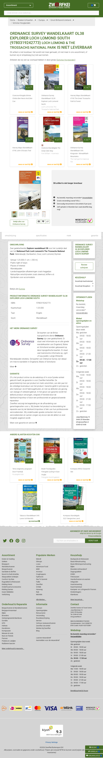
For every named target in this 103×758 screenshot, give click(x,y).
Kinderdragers (76, 592)
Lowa (38, 564)
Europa (22, 289)
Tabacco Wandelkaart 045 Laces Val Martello (29, 517)
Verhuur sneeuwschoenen (46, 623)
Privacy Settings (52, 742)
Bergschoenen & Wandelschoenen (14, 608)
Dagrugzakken (76, 572)
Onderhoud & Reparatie (14, 604)
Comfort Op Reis (8, 579)
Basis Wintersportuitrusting (81, 564)
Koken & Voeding (8, 559)
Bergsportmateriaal (9, 610)
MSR (38, 569)
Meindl (38, 559)
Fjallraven (39, 577)
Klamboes (74, 594)
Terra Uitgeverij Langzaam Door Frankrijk (22, 472)
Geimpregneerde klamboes (12, 618)
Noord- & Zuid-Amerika (10, 574)
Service (38, 621)
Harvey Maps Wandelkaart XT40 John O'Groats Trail (22, 149)
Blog (37, 631)
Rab (37, 592)
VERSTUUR (93, 540)
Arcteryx (39, 572)
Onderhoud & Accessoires (11, 587)
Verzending (40, 615)
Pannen (5, 638)
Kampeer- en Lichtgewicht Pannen (83, 589)
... (34, 20)
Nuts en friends (7, 636)
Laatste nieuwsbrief (43, 638)
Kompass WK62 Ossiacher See (80, 470)
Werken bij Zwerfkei (43, 628)
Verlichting (6, 594)
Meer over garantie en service (23, 423)
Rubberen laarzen (8, 643)
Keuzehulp (76, 555)
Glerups (39, 561)
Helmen (4, 626)
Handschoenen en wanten (80, 579)
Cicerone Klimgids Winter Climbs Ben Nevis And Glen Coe (22, 98)
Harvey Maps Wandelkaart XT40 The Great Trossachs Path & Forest (80, 98)
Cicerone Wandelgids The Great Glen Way (51, 151)
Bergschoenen (7, 569)
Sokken (4, 561)
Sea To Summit (41, 579)
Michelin (39, 594)
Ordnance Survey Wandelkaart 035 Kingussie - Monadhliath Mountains (80, 155)
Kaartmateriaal (76, 587)
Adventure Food (42, 567)
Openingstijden (41, 610)
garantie (94, 235)
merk (69, 235)
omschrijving (10, 235)
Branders (5, 615)
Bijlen (73, 567)
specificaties (41, 235)
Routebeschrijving (43, 618)
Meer (13, 366)
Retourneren (40, 613)
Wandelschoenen (8, 567)
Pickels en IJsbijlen (9, 641)
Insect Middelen (8, 592)
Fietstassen (75, 577)
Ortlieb (38, 587)
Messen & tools (7, 633)
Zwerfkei (39, 584)
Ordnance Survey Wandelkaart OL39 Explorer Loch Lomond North (51, 103)
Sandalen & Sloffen (9, 572)
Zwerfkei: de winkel (43, 626)
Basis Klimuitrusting (78, 561)
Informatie (41, 604)
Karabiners (6, 628)
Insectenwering (76, 584)
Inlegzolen (74, 582)
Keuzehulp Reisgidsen (82, 286)
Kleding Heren (7, 584)
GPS (3, 623)
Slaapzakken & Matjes (10, 577)
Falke (38, 582)
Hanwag (39, 589)
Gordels (5, 621)
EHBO (73, 574)
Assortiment (18, 5)
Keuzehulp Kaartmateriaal (84, 281)
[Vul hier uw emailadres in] (69, 540)
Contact (39, 608)
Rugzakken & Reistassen (11, 582)
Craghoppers (41, 574)
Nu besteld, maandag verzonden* (74, 198)
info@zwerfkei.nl (82, 422)
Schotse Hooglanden (66, 60)
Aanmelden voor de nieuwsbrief (48, 640)
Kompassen (6, 631)
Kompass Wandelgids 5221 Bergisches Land (71, 517)
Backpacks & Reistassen (80, 559)
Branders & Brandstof (79, 569)
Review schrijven (84, 266)
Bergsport (5, 564)
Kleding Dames (7, 589)
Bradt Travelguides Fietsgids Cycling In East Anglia (51, 473)
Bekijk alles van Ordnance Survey (19, 223)
